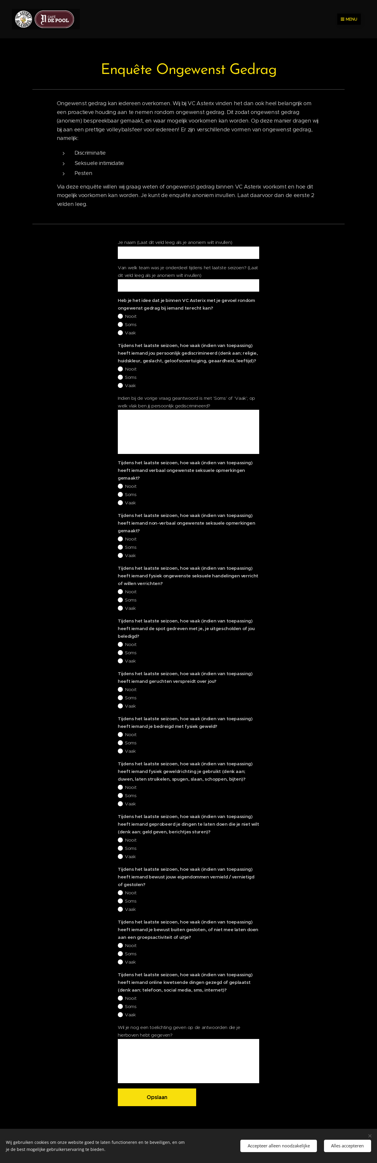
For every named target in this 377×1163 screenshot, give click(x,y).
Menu (349, 19)
